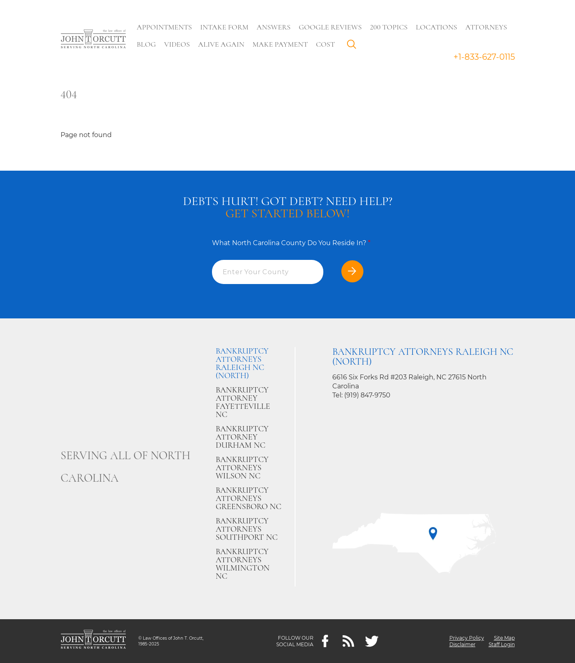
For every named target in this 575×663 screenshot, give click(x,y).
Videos (177, 44)
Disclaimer (462, 644)
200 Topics (389, 27)
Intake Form (224, 27)
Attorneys (486, 27)
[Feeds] (348, 641)
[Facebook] (325, 641)
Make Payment (280, 44)
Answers (274, 27)
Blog (146, 44)
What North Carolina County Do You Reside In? (291, 243)
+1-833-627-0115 (484, 57)
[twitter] (371, 641)
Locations (436, 27)
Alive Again (221, 44)
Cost (325, 44)
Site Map (504, 638)
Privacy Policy (466, 638)
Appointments (164, 27)
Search (353, 46)
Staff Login (502, 644)
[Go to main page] (93, 39)
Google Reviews (330, 27)
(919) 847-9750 (367, 395)
